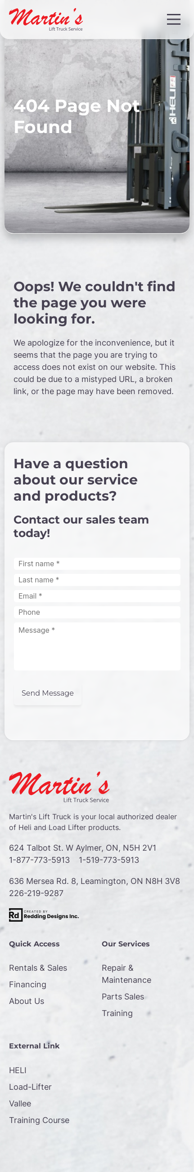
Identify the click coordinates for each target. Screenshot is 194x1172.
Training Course (39, 1120)
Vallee (20, 1103)
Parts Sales (123, 996)
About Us (26, 1001)
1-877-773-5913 (39, 860)
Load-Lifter (30, 1087)
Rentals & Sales (38, 967)
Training (117, 1013)
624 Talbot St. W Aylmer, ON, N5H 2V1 (82, 847)
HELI (18, 1070)
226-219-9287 (36, 893)
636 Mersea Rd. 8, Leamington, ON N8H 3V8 (94, 881)
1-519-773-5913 (109, 860)
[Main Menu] (173, 19)
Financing (27, 984)
